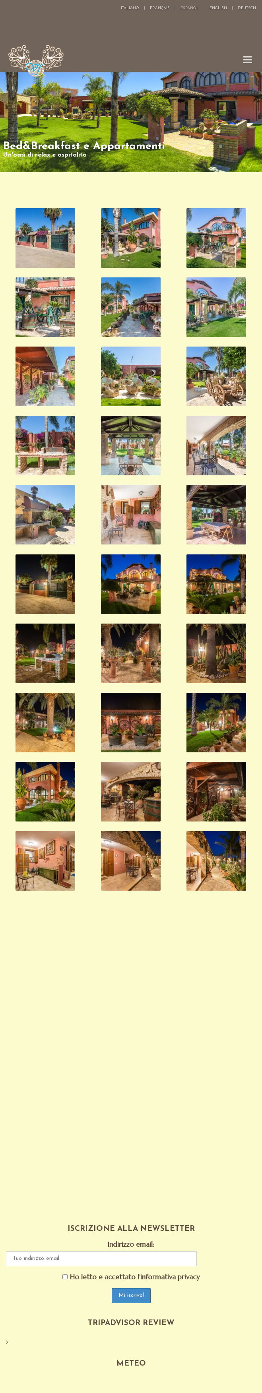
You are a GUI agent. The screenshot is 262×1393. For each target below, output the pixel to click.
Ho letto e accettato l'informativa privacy (131, 1277)
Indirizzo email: (131, 1244)
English (218, 8)
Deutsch (247, 8)
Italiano (130, 8)
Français (160, 8)
